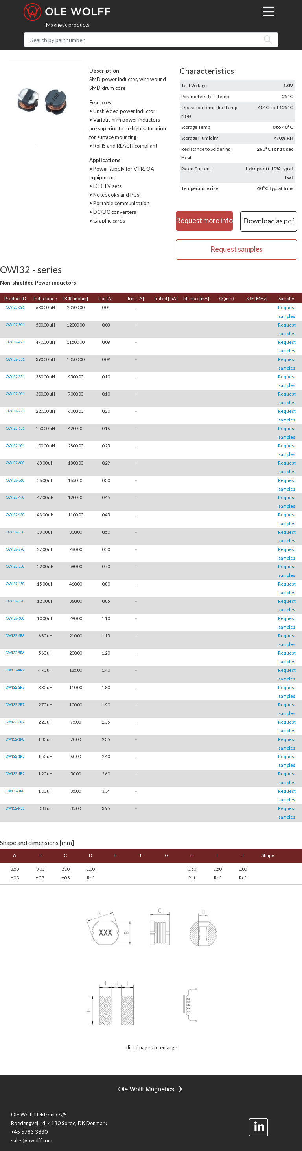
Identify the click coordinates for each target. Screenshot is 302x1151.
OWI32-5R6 (15, 653)
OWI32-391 (15, 359)
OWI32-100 (15, 618)
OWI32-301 (15, 394)
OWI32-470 (15, 497)
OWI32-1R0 (15, 791)
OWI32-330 (15, 532)
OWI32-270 (15, 549)
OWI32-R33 (15, 808)
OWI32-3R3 (15, 687)
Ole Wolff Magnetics (150, 1089)
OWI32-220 (15, 566)
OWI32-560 (15, 480)
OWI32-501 (15, 325)
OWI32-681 (15, 307)
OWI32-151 (15, 428)
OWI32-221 (15, 411)
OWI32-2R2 (15, 722)
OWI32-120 (15, 601)
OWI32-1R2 (15, 774)
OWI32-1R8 (15, 739)
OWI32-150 (15, 584)
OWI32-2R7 (15, 704)
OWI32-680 (15, 463)
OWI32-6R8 (15, 635)
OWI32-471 (15, 342)
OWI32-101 (15, 445)
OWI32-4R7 (15, 670)
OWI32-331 (15, 376)
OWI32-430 (15, 515)
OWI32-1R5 (15, 756)
